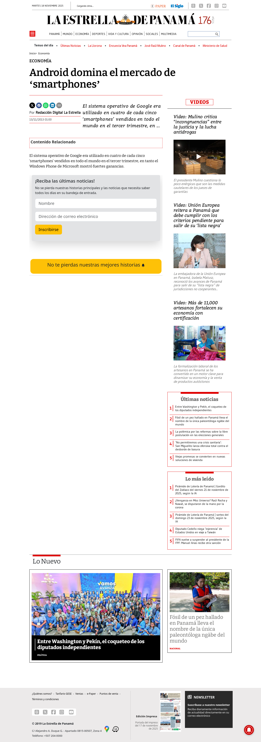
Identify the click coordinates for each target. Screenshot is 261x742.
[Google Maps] (107, 729)
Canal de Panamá (184, 46)
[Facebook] (209, 5)
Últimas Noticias (71, 46)
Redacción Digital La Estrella (58, 112)
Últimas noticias (200, 399)
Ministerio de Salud (215, 46)
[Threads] (193, 5)
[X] (201, 5)
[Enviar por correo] (59, 105)
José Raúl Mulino (155, 46)
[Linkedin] (52, 105)
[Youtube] (224, 5)
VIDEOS (199, 102)
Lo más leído (199, 479)
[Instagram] (216, 5)
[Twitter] (32, 105)
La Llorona (95, 46)
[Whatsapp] (46, 105)
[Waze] (115, 729)
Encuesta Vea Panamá (123, 46)
